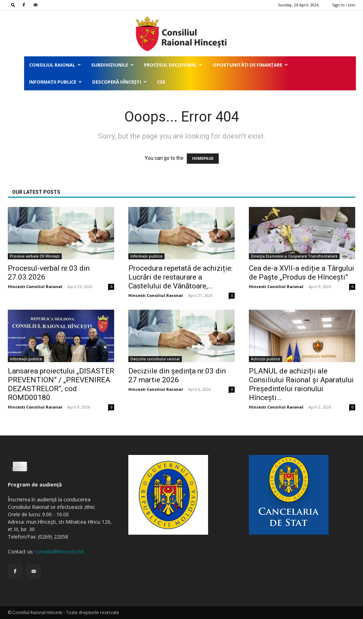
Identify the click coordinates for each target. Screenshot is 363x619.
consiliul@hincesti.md (59, 551)
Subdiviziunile (112, 65)
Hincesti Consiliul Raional (35, 286)
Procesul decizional (173, 65)
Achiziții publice (265, 358)
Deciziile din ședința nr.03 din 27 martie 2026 (177, 375)
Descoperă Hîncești (119, 82)
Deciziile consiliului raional (155, 358)
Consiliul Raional (55, 65)
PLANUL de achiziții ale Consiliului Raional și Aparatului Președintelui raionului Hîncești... (301, 384)
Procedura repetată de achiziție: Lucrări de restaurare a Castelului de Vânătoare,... (180, 277)
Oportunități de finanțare (250, 65)
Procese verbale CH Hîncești (35, 256)
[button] (13, 4)
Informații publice (55, 82)
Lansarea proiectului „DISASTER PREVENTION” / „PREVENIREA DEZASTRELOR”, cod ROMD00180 (61, 384)
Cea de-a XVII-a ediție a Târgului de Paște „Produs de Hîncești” (301, 272)
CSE (161, 82)
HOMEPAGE (202, 158)
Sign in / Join (343, 4)
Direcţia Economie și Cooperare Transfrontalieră (294, 256)
